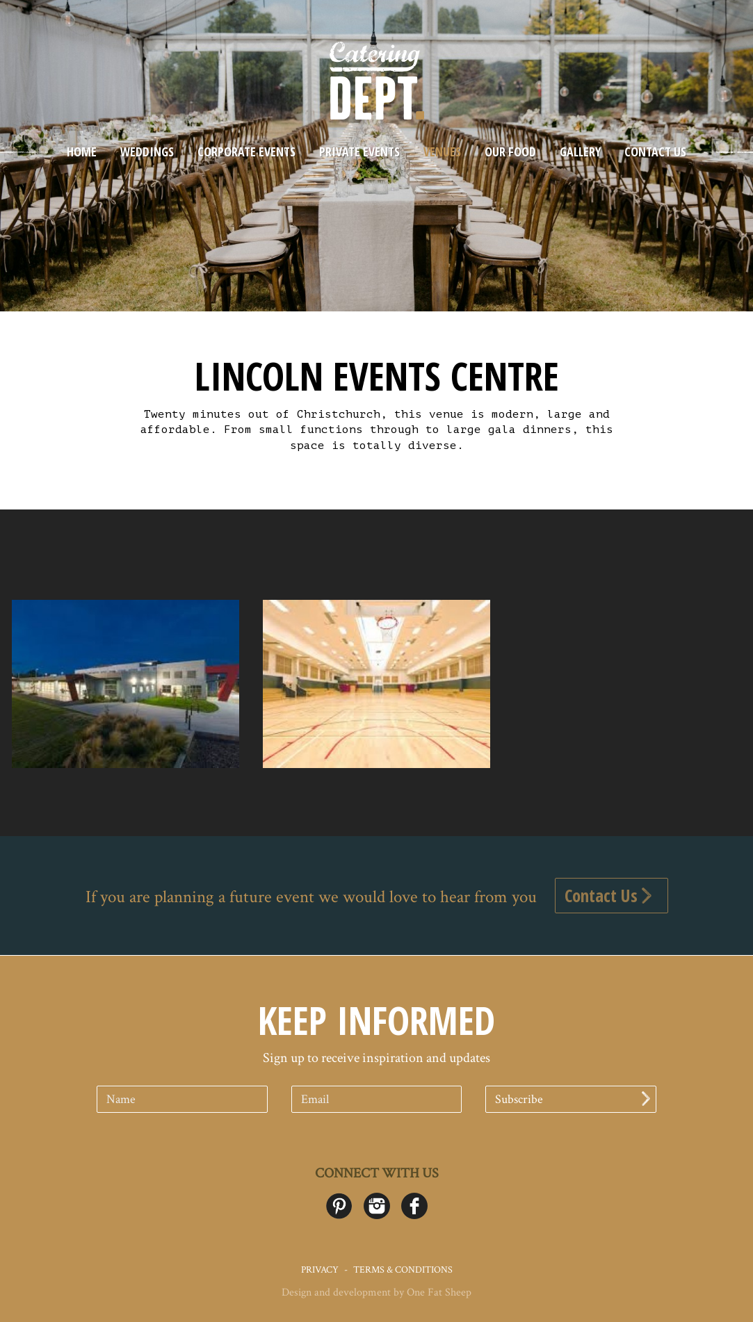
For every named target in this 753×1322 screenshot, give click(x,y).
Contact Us (655, 151)
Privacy (320, 1270)
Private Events (359, 151)
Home (82, 151)
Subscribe (572, 1099)
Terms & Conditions (403, 1270)
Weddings (147, 151)
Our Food (510, 151)
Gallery (580, 151)
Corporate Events (246, 151)
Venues (442, 151)
